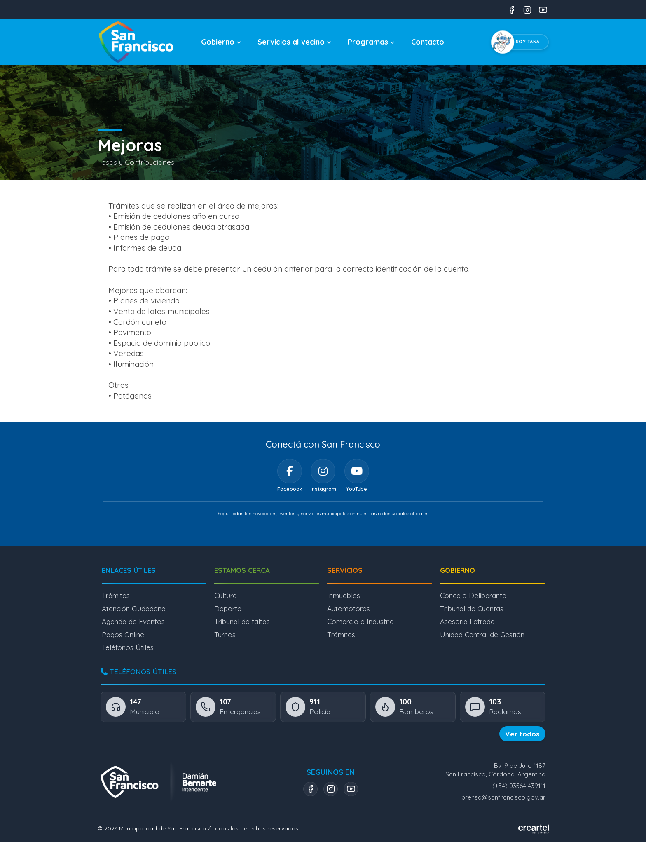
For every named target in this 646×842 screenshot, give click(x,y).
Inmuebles (343, 595)
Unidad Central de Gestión (482, 634)
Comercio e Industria (360, 621)
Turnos (225, 634)
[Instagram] (323, 471)
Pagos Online (123, 634)
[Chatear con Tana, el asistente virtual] (521, 42)
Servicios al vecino (294, 42)
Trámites (116, 595)
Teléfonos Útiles (128, 647)
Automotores (348, 608)
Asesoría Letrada (467, 621)
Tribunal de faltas (242, 621)
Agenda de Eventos (133, 621)
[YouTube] (356, 471)
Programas (371, 42)
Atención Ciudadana (134, 608)
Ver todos (522, 733)
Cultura (225, 595)
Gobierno (221, 42)
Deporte (227, 608)
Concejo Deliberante (473, 595)
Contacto (427, 42)
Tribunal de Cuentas (471, 608)
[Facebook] (289, 471)
